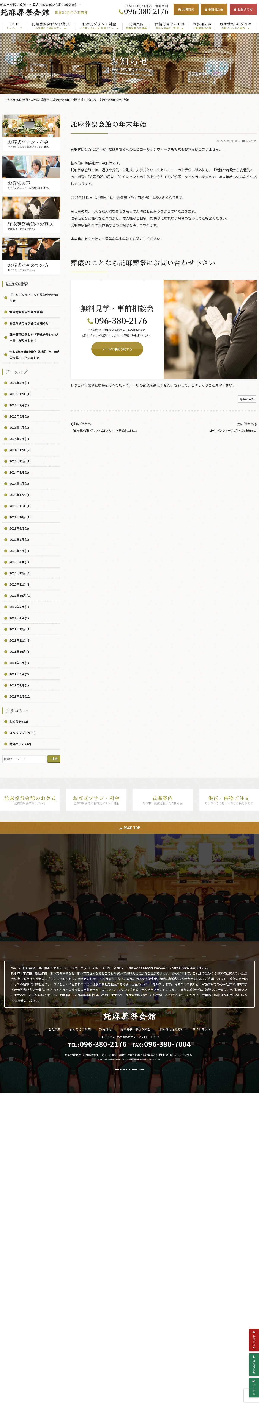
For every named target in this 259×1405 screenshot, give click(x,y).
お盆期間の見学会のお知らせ (29, 323)
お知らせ (251, 140)
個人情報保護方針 (172, 1029)
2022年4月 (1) (19, 618)
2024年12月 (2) (20, 450)
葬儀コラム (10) (20, 744)
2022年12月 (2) (20, 573)
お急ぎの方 (243, 9)
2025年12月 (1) (20, 394)
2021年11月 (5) (20, 640)
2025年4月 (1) (19, 427)
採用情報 (105, 1029)
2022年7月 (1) (19, 607)
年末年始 (248, 399)
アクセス (254, 1387)
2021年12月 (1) (20, 629)
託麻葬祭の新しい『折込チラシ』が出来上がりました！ (33, 337)
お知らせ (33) (18, 721)
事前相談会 (214, 9)
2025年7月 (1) (19, 405)
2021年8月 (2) (19, 674)
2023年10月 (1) (20, 517)
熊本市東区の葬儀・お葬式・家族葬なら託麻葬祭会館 (126, 1059)
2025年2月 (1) (19, 439)
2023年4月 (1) (19, 562)
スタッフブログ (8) (22, 733)
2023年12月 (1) (20, 495)
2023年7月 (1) (19, 539)
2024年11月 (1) (20, 461)
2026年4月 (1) (19, 382)
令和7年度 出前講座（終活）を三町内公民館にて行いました (34, 354)
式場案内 (186, 9)
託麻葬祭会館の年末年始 (26, 312)
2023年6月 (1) (19, 551)
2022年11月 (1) (20, 584)
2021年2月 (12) (20, 696)
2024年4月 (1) (19, 483)
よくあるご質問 (80, 1029)
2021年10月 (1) (20, 651)
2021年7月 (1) (19, 685)
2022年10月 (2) (20, 595)
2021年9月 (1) (19, 663)
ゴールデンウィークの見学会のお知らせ (232, 430)
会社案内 (55, 1029)
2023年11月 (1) (20, 506)
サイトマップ (202, 1029)
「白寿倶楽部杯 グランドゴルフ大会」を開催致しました (104, 430)
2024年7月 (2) (19, 472)
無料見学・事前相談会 (135, 1029)
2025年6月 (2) (19, 416)
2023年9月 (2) (19, 528)
